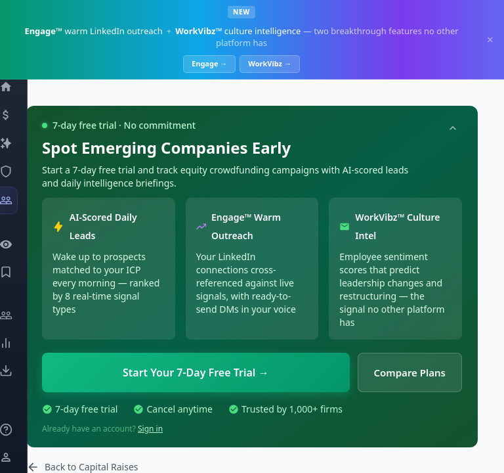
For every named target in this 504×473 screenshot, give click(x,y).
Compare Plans (410, 372)
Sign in (150, 428)
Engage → (209, 63)
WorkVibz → (269, 63)
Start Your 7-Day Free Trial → (196, 372)
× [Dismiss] (490, 39)
